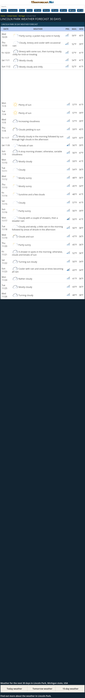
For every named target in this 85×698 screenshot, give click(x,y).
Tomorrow (13, 10)
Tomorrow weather (42, 688)
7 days (29, 10)
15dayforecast (42, 2)
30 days (72, 10)
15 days (55, 10)
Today (4, 10)
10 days (37, 10)
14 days (46, 10)
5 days (22, 10)
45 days (80, 10)
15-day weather (70, 688)
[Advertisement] (42, 85)
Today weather (14, 688)
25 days (63, 10)
